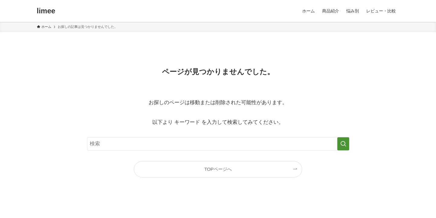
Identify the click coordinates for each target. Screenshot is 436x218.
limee (46, 11)
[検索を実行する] (343, 143)
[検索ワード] (218, 143)
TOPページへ (218, 169)
